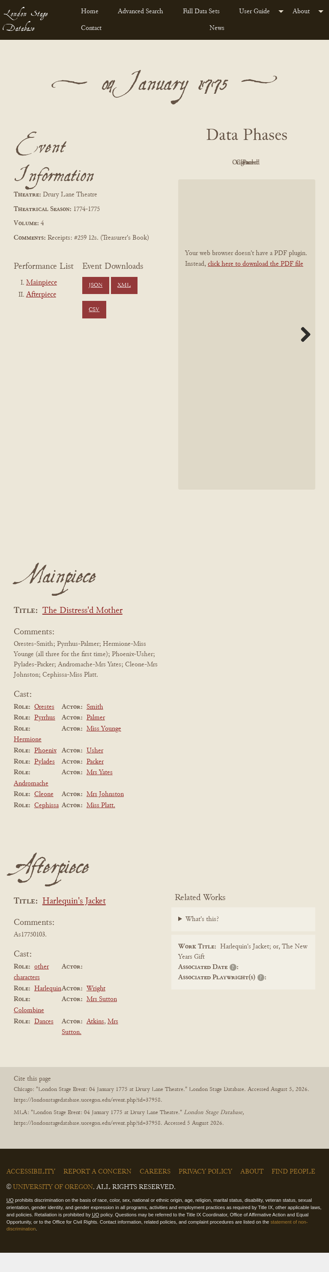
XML (124, 285)
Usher (95, 770)
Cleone (44, 814)
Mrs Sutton (102, 1019)
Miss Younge (104, 748)
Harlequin (47, 1008)
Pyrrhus (44, 737)
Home (90, 11)
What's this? (202, 939)
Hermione (28, 759)
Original (268, 162)
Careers (155, 1191)
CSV (94, 310)
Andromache (31, 802)
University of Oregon (53, 1206)
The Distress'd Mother (82, 630)
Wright (96, 1008)
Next (302, 353)
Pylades (44, 781)
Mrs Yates (100, 791)
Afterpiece (41, 295)
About (301, 11)
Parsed (268, 182)
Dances (44, 1040)
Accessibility (30, 1191)
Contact (91, 28)
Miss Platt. (101, 824)
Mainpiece (41, 283)
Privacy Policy (205, 1191)
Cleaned (221, 182)
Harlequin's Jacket (74, 920)
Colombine (29, 1029)
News (216, 28)
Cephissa (46, 824)
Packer (95, 781)
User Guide (254, 11)
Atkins (95, 1040)
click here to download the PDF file (255, 283)
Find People (293, 1191)
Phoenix (45, 770)
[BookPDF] (246, 354)
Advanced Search (140, 11)
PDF (221, 162)
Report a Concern (97, 1191)
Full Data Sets (201, 11)
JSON (95, 285)
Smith (95, 726)
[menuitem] (92, 11)
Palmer (96, 737)
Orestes (44, 726)
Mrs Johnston (105, 814)
